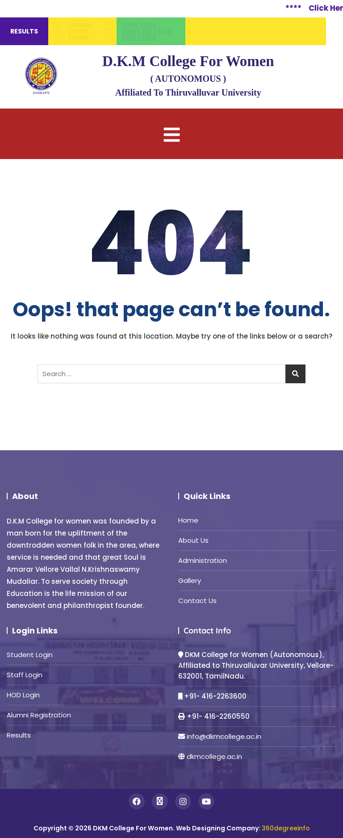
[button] (171, 133)
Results (19, 735)
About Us (193, 540)
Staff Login (24, 674)
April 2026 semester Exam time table (146, 31)
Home (188, 520)
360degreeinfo (286, 828)
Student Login (30, 654)
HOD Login (23, 695)
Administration (202, 560)
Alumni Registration (39, 715)
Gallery (189, 580)
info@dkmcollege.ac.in (224, 736)
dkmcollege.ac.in (214, 756)
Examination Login (80, 31)
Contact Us (197, 600)
